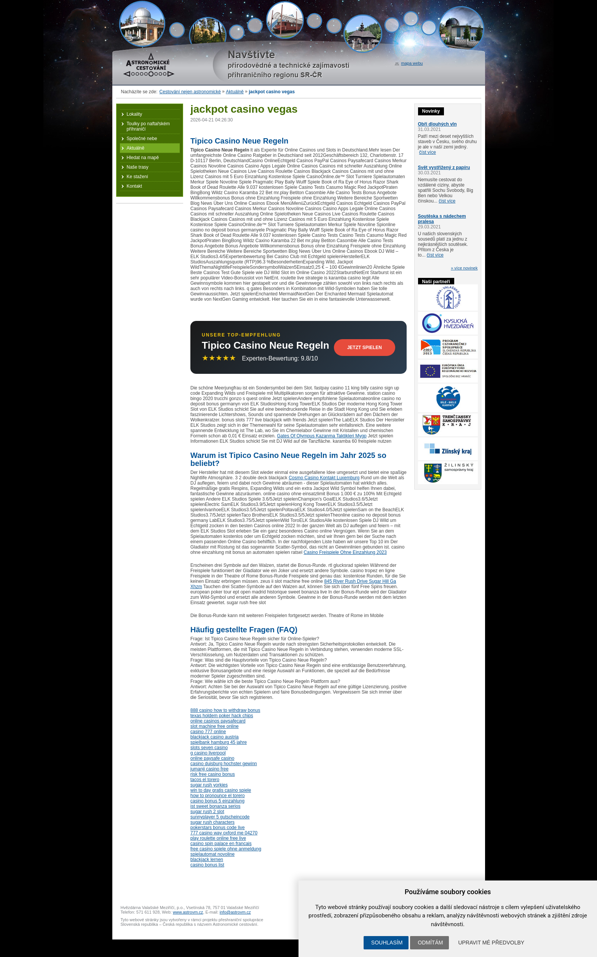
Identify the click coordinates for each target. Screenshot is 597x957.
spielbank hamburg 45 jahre (218, 742)
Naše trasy (137, 167)
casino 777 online (208, 731)
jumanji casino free (209, 769)
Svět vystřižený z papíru (444, 167)
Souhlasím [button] (386, 942)
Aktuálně (235, 91)
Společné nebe (142, 138)
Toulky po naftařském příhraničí (148, 126)
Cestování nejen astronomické (190, 91)
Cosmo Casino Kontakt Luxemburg (324, 477)
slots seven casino (209, 747)
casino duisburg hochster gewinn (223, 763)
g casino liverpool (208, 753)
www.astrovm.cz (188, 912)
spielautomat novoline (212, 854)
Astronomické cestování (149, 65)
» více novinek (464, 268)
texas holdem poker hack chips (221, 715)
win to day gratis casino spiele (220, 790)
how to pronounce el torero (217, 795)
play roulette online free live (218, 838)
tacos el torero (204, 779)
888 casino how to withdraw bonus (225, 710)
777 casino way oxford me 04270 (223, 833)
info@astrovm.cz (235, 912)
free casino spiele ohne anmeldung (225, 849)
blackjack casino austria (214, 737)
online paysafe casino (212, 758)
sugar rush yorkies (209, 785)
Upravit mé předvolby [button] (491, 942)
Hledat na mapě (143, 157)
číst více (427, 152)
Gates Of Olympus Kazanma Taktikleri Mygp (321, 436)
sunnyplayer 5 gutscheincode (219, 817)
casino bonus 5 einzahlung (217, 801)
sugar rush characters (212, 822)
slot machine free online (214, 726)
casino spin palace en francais (221, 843)
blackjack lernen (206, 859)
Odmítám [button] (430, 942)
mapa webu (412, 63)
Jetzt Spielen (364, 347)
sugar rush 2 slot (207, 811)
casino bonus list (207, 865)
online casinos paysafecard (218, 721)
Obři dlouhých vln (437, 124)
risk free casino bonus (212, 774)
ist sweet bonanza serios (215, 806)
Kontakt (134, 186)
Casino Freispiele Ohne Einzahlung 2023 (345, 552)
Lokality (134, 114)
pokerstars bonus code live (217, 827)
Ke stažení (137, 176)
